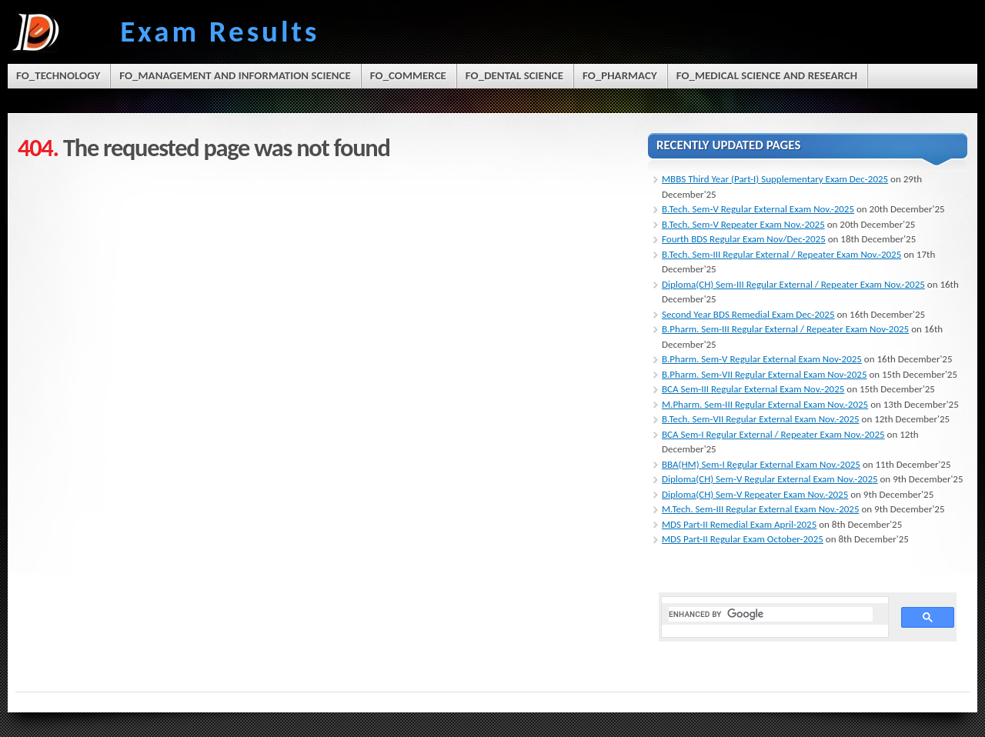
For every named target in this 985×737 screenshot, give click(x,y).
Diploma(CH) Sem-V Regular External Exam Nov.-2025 (770, 479)
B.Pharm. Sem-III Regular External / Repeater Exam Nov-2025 (785, 329)
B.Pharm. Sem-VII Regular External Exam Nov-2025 (764, 374)
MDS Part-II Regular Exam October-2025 (742, 539)
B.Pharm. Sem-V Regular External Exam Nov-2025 (762, 359)
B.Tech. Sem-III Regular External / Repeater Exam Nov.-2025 (781, 254)
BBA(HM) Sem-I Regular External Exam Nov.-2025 (761, 464)
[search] (771, 614)
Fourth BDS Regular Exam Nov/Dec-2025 (744, 239)
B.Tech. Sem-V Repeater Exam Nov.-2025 (743, 224)
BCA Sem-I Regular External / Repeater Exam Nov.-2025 (773, 434)
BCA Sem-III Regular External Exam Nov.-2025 (753, 389)
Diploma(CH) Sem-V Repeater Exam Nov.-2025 (755, 494)
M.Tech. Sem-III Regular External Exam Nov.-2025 (761, 509)
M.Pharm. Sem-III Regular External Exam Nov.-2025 (765, 404)
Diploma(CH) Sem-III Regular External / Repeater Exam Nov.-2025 (793, 284)
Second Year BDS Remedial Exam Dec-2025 (748, 314)
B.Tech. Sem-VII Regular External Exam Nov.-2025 (761, 419)
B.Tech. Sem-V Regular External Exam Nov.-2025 (758, 209)
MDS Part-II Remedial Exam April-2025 (739, 524)
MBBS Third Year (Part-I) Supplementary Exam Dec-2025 (775, 179)
